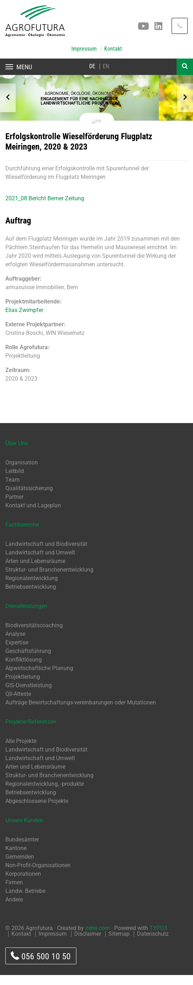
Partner (14, 506)
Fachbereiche (22, 534)
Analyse (15, 643)
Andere (14, 909)
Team (12, 489)
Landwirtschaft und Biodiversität (46, 554)
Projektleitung (22, 686)
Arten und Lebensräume (35, 571)
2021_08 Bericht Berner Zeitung (44, 208)
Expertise (16, 652)
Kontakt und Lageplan (33, 515)
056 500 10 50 (41, 966)
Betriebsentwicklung (30, 596)
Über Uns (16, 453)
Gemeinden (19, 866)
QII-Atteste (18, 703)
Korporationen (23, 883)
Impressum (84, 49)
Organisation (21, 472)
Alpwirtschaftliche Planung (39, 678)
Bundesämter (22, 849)
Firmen (14, 892)
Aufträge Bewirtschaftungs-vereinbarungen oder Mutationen (80, 712)
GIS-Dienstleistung (28, 695)
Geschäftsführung (28, 661)
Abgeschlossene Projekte (36, 811)
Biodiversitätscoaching (34, 635)
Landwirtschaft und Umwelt (40, 562)
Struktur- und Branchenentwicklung (49, 579)
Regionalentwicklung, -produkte (44, 793)
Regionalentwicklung (31, 588)
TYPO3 (158, 938)
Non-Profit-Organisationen (38, 875)
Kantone (15, 858)
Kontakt (113, 49)
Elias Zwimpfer (24, 320)
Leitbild (14, 481)
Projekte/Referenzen (30, 731)
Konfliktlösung (23, 669)
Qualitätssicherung (29, 498)
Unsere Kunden (24, 830)
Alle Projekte (20, 751)
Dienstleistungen (26, 616)
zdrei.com (97, 938)
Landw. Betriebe (25, 901)
